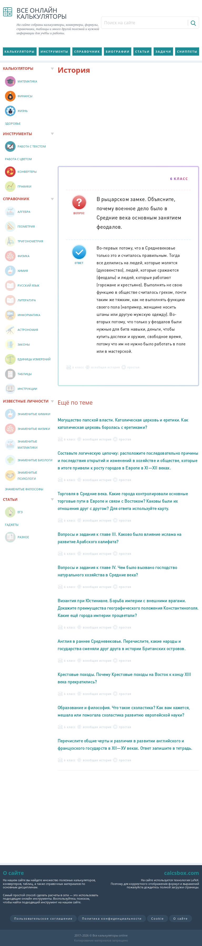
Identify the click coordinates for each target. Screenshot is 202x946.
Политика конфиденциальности (112, 918)
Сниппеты (187, 51)
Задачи (163, 51)
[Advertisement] (128, 121)
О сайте (180, 918)
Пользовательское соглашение (43, 918)
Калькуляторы (19, 51)
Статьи (142, 51)
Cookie (157, 918)
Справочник (87, 51)
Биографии (118, 51)
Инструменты (54, 51)
